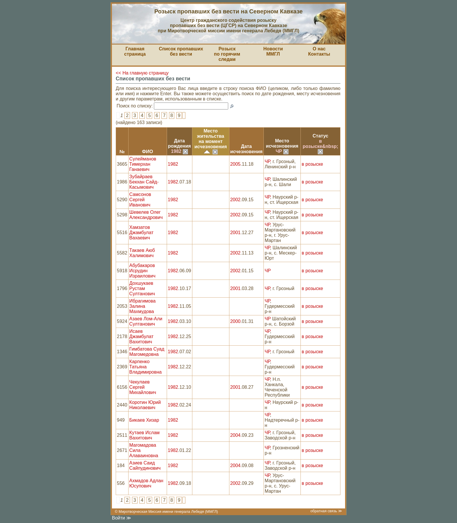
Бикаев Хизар (144, 420)
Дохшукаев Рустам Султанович (142, 288)
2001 (235, 232)
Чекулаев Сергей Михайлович (142, 387)
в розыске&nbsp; (320, 146)
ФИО (147, 151)
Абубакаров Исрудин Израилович (142, 270)
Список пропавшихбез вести (181, 51)
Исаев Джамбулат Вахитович (141, 336)
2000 (235, 321)
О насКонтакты (319, 51)
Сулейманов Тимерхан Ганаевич (143, 164)
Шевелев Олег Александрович (146, 215)
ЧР (282, 151)
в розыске (312, 164)
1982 (179, 151)
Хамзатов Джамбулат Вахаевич (141, 232)
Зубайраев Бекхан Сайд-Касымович (144, 182)
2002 (235, 199)
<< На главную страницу (142, 72)
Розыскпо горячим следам (227, 54)
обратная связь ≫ (326, 511)
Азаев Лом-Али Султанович (145, 321)
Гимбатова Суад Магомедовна (146, 352)
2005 (235, 164)
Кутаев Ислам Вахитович (144, 435)
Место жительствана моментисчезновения (210, 138)
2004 (235, 435)
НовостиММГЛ (273, 51)
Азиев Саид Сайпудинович (145, 465)
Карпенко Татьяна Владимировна (145, 366)
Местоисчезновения (282, 143)
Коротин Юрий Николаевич (145, 405)
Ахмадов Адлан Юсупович (146, 483)
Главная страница (135, 51)
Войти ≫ (121, 517)
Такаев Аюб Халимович (142, 253)
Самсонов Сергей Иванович (140, 199)
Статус (320, 135)
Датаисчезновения (246, 149)
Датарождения (179, 143)
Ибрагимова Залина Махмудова (142, 306)
